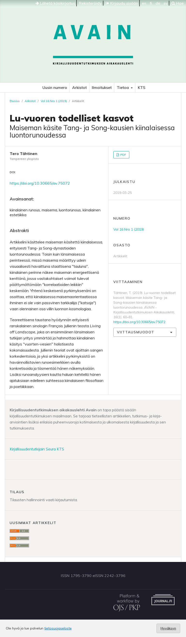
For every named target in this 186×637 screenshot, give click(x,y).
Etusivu (15, 101)
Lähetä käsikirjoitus (55, 3)
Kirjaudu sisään (122, 3)
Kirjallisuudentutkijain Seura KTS (37, 449)
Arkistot (79, 87)
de (157, 3)
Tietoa (123, 87)
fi (151, 3)
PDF (123, 154)
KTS (141, 87)
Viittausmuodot (135, 332)
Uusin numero (54, 87)
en (144, 3)
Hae (177, 3)
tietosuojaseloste (58, 628)
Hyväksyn (168, 628)
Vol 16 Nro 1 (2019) (54, 101)
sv (165, 3)
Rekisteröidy (90, 3)
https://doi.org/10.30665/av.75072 (40, 183)
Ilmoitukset (102, 87)
